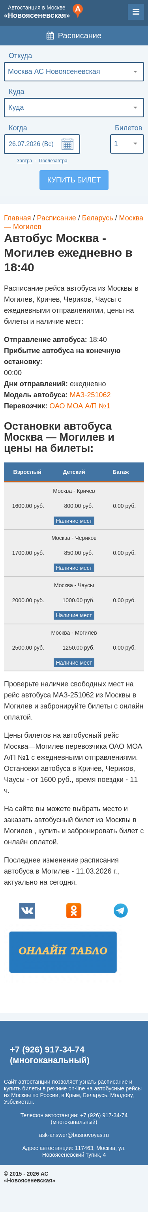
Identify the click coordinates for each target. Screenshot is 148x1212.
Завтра (24, 160)
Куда (16, 92)
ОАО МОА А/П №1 (79, 406)
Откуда (20, 56)
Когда (18, 128)
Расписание (74, 35)
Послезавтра (53, 160)
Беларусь (97, 218)
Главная (17, 218)
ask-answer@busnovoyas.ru (74, 1135)
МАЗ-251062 (90, 395)
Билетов (128, 128)
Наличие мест (74, 521)
